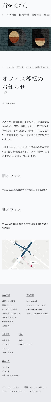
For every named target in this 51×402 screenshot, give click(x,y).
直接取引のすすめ (9, 317)
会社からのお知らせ (10, 375)
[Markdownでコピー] (5, 92)
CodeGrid (31, 301)
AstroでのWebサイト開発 (37, 313)
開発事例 (24, 14)
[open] (2, 15)
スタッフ (6, 348)
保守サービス (7, 322)
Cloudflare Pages (34, 309)
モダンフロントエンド (36, 305)
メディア (20, 67)
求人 (21, 334)
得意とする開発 (8, 301)
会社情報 (6, 334)
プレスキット (7, 352)
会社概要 (6, 340)
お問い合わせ (35, 391)
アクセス (6, 344)
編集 (21, 340)
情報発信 (36, 14)
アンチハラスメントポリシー (14, 391)
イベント (29, 67)
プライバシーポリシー (11, 387)
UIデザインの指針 (9, 309)
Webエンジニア (25, 344)
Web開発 (11, 14)
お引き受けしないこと (11, 313)
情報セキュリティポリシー (35, 387)
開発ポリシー (7, 305)
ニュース (10, 67)
